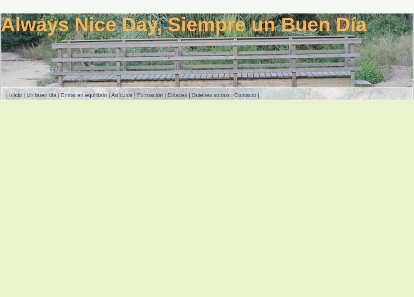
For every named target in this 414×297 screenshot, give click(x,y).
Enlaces (177, 95)
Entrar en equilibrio (84, 95)
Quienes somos (211, 95)
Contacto (245, 95)
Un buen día (41, 95)
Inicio (15, 95)
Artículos (122, 95)
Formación (150, 95)
